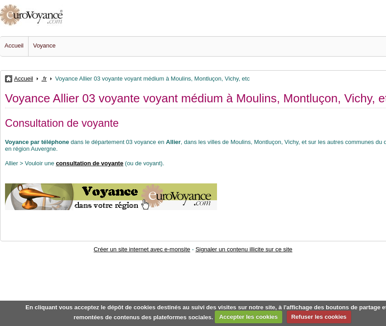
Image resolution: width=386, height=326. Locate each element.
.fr (44, 78)
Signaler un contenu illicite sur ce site (243, 249)
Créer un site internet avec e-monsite (142, 249)
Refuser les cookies (319, 316)
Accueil (14, 45)
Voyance (44, 45)
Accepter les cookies (248, 316)
